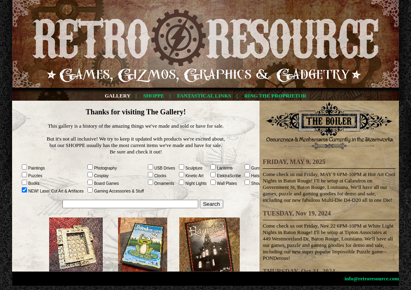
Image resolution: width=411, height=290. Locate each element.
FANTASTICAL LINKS (204, 96)
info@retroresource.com (372, 279)
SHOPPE (153, 96)
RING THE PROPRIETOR (275, 96)
